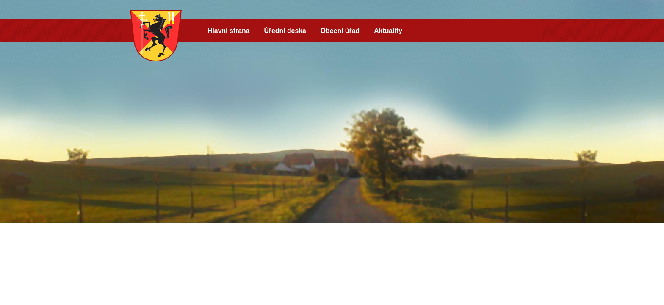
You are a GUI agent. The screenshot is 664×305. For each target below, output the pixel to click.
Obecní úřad (340, 30)
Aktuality (388, 30)
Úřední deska (285, 30)
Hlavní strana (228, 30)
